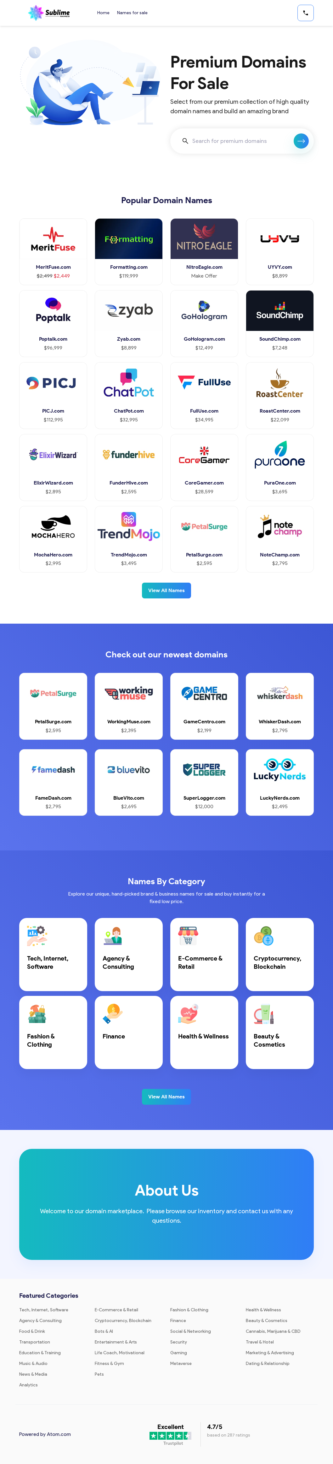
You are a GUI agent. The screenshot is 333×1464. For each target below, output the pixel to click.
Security (178, 1342)
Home (103, 12)
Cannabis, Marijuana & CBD (273, 1331)
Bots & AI (104, 1331)
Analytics (28, 1385)
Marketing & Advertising (270, 1352)
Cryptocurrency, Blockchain (123, 1320)
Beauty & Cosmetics (266, 1320)
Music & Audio (33, 1363)
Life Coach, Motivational (119, 1352)
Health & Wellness (263, 1310)
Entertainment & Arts (116, 1342)
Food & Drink (32, 1331)
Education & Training (40, 1352)
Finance (178, 1320)
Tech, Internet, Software (43, 1310)
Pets (99, 1374)
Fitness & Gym (109, 1363)
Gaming (178, 1352)
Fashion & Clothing (189, 1310)
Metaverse (181, 1363)
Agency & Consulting (40, 1320)
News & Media (33, 1374)
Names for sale (132, 12)
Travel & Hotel (260, 1342)
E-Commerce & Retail (116, 1310)
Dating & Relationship (268, 1363)
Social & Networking (190, 1331)
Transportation (34, 1342)
